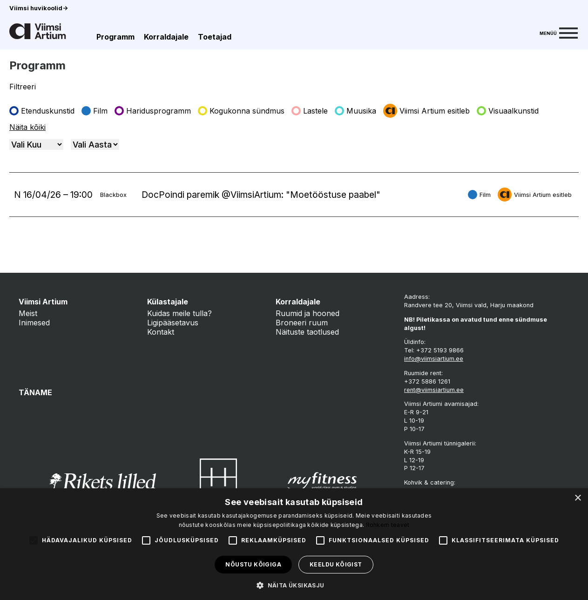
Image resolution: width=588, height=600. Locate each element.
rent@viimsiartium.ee (434, 389)
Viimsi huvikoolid (38, 8)
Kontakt (160, 332)
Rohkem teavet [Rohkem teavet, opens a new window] (388, 524)
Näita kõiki (27, 127)
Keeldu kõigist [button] (336, 564)
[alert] (294, 544)
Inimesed (34, 322)
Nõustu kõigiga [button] (253, 564)
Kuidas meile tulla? (179, 313)
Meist (28, 313)
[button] (294, 584)
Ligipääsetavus (172, 322)
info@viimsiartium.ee (433, 358)
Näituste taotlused (307, 332)
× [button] (577, 498)
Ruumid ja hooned (307, 313)
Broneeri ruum (302, 322)
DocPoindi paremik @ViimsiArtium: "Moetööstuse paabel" (261, 194)
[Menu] (559, 32)
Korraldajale (166, 36)
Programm (115, 36)
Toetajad (214, 36)
